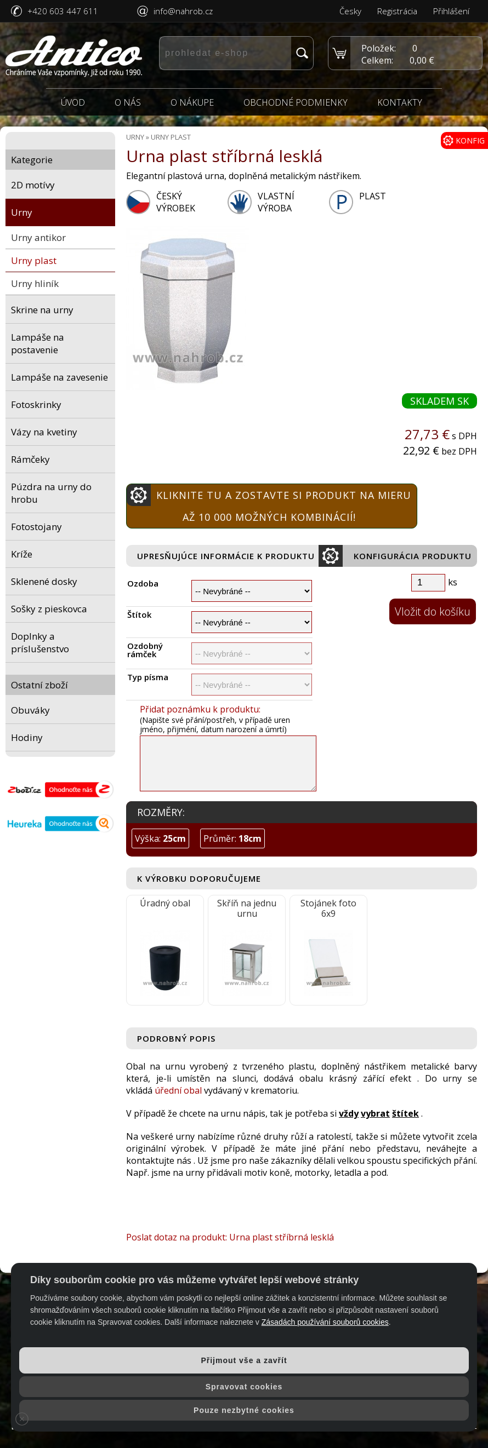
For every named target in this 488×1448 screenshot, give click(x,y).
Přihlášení (451, 10)
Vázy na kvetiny (44, 432)
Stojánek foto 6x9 (328, 908)
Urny (21, 212)
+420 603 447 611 (62, 10)
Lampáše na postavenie (37, 343)
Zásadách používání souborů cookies (325, 1322)
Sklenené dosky (44, 581)
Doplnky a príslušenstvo (40, 642)
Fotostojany (36, 526)
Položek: (378, 48)
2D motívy (33, 185)
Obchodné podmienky (295, 102)
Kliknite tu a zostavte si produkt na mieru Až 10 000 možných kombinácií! (269, 504)
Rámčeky (30, 459)
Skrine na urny (42, 309)
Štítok (139, 615)
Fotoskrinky (36, 404)
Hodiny (27, 737)
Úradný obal (165, 903)
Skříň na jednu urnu (246, 908)
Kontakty (399, 102)
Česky (350, 10)
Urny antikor (38, 237)
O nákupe (192, 102)
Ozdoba (142, 583)
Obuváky (30, 710)
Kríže (21, 554)
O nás (128, 102)
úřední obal (178, 1090)
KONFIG (463, 140)
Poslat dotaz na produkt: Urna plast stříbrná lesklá (230, 1237)
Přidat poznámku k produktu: (200, 709)
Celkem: (377, 60)
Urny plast (33, 260)
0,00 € (422, 60)
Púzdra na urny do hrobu (51, 492)
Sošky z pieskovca (49, 608)
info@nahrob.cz (183, 10)
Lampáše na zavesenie (59, 377)
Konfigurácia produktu (395, 556)
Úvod (73, 102)
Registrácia (397, 10)
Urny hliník (35, 283)
